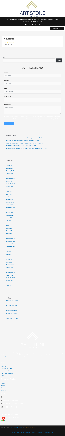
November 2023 (10, 241)
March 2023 (9, 262)
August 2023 (9, 249)
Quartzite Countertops (12, 316)
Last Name (6, 80)
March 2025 (9, 199)
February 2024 (10, 233)
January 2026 (9, 173)
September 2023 (10, 246)
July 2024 (8, 220)
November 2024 (10, 210)
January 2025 (9, 204)
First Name (6, 72)
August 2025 (9, 186)
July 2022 (8, 283)
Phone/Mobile (7, 96)
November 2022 (10, 272)
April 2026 (9, 165)
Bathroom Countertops (12, 300)
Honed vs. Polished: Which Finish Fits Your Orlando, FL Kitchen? (22, 140)
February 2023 (10, 264)
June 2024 (9, 223)
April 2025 (9, 197)
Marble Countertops (11, 310)
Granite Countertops (11, 305)
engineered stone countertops (11, 356)
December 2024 (10, 207)
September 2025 (10, 184)
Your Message (7, 104)
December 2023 (10, 238)
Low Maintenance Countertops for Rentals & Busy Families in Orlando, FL (25, 138)
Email (5, 88)
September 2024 (10, 215)
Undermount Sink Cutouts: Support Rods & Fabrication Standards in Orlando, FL (26, 148)
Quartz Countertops (11, 313)
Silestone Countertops (12, 318)
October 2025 (9, 181)
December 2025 (10, 176)
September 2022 (10, 277)
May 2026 (9, 163)
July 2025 (8, 189)
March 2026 (9, 168)
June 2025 (9, 191)
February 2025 (10, 202)
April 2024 (9, 228)
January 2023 (9, 267)
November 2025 (10, 178)
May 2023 (9, 257)
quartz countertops (28, 353)
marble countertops (40, 353)
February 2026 (10, 170)
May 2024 (9, 225)
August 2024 (9, 217)
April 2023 (9, 259)
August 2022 (9, 280)
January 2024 (9, 236)
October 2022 (9, 275)
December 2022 (10, 270)
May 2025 (9, 194)
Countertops (9, 303)
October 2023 (9, 244)
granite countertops (54, 353)
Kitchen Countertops (11, 308)
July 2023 (8, 251)
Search (4, 57)
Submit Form (9, 123)
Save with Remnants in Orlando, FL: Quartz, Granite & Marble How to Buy (25, 143)
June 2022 (9, 285)
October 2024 (9, 212)
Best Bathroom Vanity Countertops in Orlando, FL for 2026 (21, 145)
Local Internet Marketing (17, 427)
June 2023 (9, 254)
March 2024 (9, 230)
